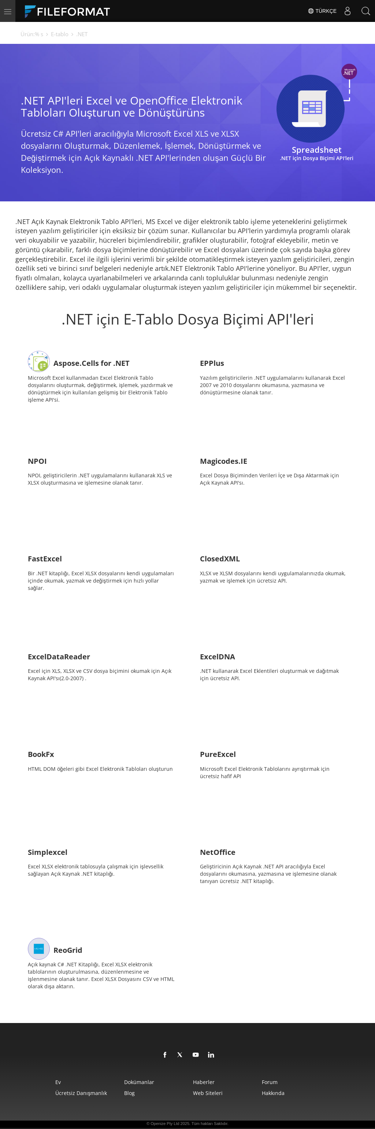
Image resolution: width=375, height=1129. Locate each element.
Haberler (204, 1082)
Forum (270, 1082)
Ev (58, 1082)
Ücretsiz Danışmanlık (81, 1093)
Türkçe (322, 11)
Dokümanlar (139, 1082)
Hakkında (273, 1093)
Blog (129, 1093)
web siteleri (208, 1093)
